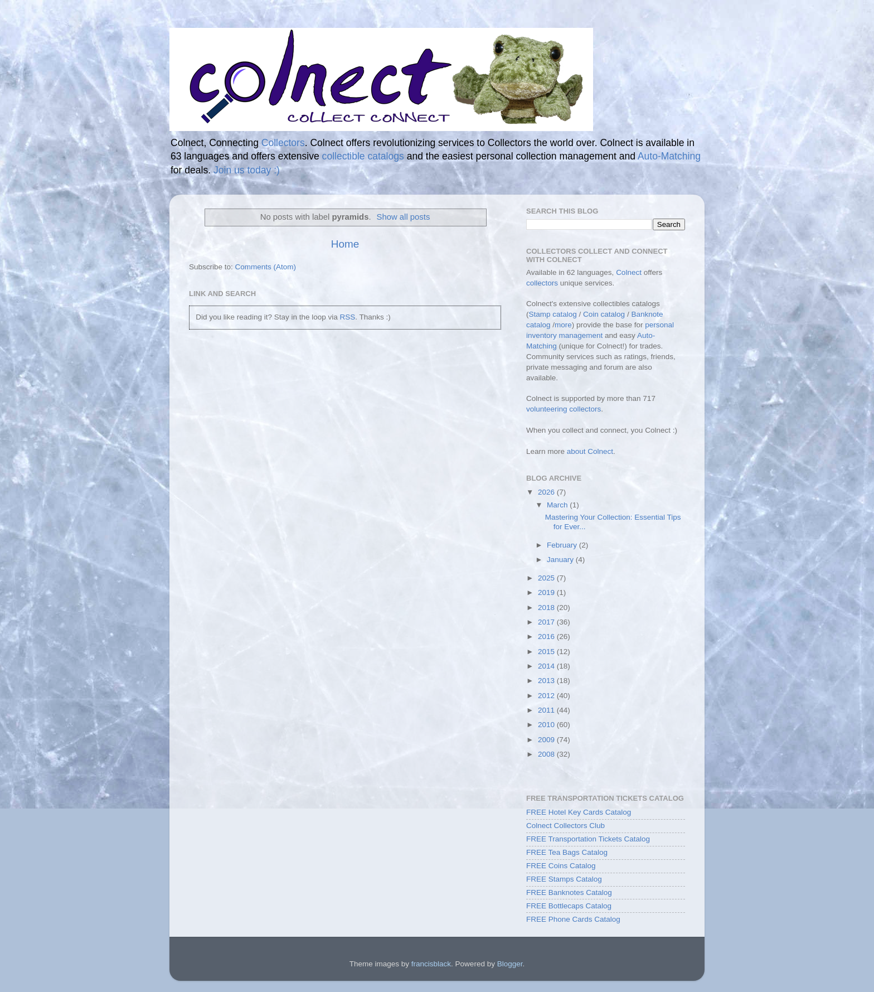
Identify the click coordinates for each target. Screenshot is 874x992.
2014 (547, 666)
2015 (547, 651)
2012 (547, 695)
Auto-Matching (669, 156)
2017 (547, 622)
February (563, 545)
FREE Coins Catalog (561, 866)
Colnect (629, 272)
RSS (347, 317)
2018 (547, 607)
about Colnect (590, 451)
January (561, 559)
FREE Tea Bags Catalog (567, 852)
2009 (547, 739)
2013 (547, 680)
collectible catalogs (363, 156)
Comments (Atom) (266, 267)
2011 (547, 710)
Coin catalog (604, 314)
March (558, 505)
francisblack (431, 964)
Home (345, 244)
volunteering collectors (563, 409)
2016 (547, 636)
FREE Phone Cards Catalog (573, 919)
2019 (547, 592)
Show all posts (403, 216)
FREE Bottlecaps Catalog (568, 906)
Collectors (283, 142)
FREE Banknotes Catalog (569, 892)
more (563, 325)
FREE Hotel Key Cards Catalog (578, 812)
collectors (542, 283)
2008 (547, 754)
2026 (547, 492)
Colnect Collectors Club (565, 825)
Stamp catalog (553, 314)
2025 (547, 578)
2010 (547, 724)
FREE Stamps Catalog (564, 879)
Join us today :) (246, 170)
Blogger (510, 964)
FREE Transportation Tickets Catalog (588, 839)
